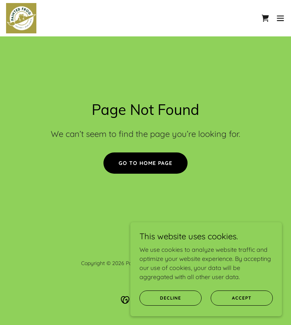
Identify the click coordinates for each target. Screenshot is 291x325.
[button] (280, 18)
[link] (21, 18)
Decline (170, 298)
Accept (241, 298)
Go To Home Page (145, 163)
